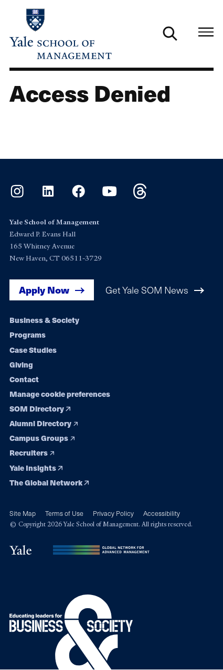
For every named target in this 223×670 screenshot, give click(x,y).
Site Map (22, 513)
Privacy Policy (113, 513)
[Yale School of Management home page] (60, 33)
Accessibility (161, 513)
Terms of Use (64, 513)
